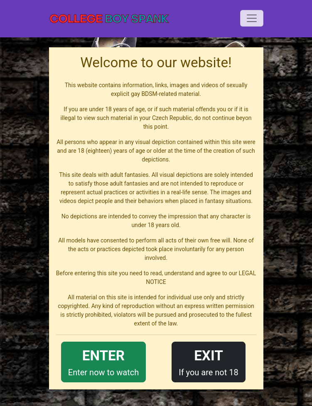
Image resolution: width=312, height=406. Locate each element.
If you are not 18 (208, 361)
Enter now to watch (103, 361)
